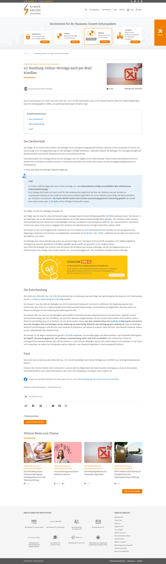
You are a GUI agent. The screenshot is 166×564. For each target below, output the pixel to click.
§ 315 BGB (53, 201)
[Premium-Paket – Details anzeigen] (98, 36)
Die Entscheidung (36, 124)
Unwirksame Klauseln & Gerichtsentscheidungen (41, 64)
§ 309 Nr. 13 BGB (118, 321)
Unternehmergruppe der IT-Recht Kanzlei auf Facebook (98, 379)
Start (25, 53)
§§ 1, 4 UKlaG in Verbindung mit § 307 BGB (45, 299)
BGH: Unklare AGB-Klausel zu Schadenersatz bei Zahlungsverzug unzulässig (127, 474)
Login (130, 9)
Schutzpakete (95, 10)
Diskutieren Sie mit (35, 422)
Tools (115, 10)
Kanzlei (122, 10)
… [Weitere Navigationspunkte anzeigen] (30, 53)
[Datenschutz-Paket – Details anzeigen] (37, 38)
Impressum (130, 561)
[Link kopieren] (25, 405)
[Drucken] (40, 405)
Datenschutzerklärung (117, 561)
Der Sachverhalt (36, 119)
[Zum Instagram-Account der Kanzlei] (66, 405)
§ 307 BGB (109, 216)
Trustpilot (45, 1)
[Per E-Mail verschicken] (52, 405)
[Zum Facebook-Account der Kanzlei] (59, 405)
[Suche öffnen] (86, 9)
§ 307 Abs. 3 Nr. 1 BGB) (94, 233)
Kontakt (139, 561)
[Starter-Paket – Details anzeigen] (68, 37)
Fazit (31, 129)
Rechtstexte (106, 10)
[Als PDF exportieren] (33, 405)
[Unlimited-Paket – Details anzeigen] (128, 36)
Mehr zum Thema (132, 491)
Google (30, 1)
